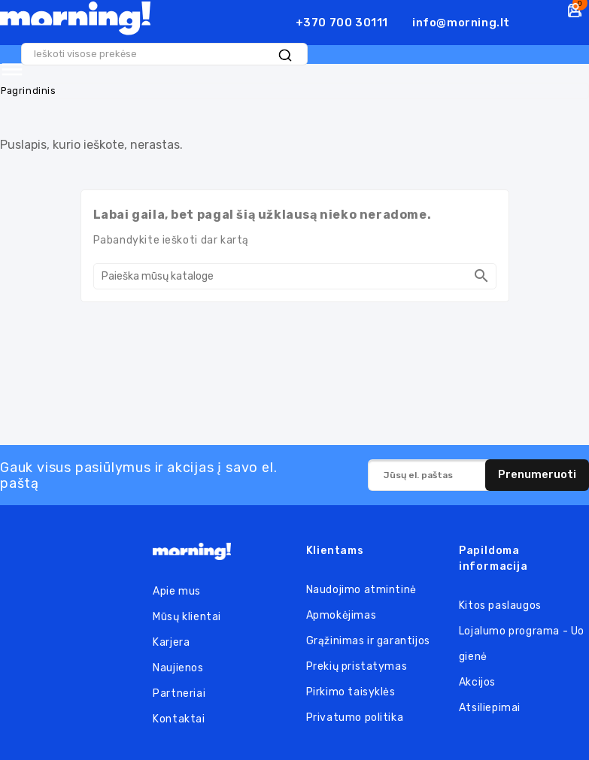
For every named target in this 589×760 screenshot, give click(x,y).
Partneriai (179, 691)
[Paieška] (294, 274)
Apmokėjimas (341, 613)
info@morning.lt (461, 22)
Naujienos (178, 665)
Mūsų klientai (187, 614)
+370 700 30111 (342, 22)
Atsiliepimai (490, 705)
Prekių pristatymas (357, 664)
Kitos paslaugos (500, 603)
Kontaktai (179, 716)
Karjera (171, 640)
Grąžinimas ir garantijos (368, 638)
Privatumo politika (355, 715)
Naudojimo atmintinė (361, 587)
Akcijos (477, 680)
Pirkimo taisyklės (351, 689)
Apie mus (177, 589)
